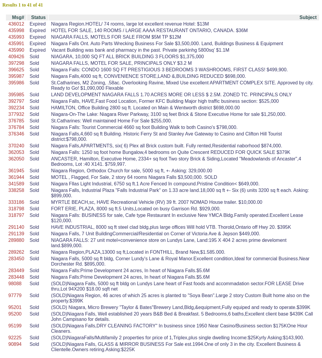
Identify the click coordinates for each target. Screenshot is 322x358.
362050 (16, 158)
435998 (16, 30)
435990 (16, 50)
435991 (16, 43)
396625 (16, 69)
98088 (15, 283)
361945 (16, 170)
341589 (16, 183)
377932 (16, 114)
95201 (15, 307)
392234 (16, 107)
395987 (16, 76)
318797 (16, 215)
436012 (16, 23)
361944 (16, 177)
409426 (16, 56)
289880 (16, 240)
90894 (15, 344)
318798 (16, 208)
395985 (16, 94)
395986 (16, 82)
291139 (16, 233)
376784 (16, 127)
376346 (16, 133)
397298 (16, 63)
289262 (16, 252)
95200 (15, 313)
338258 (16, 190)
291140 (16, 227)
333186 (16, 202)
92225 (15, 337)
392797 (16, 101)
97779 (15, 295)
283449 (16, 270)
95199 (15, 325)
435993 (16, 37)
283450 (16, 258)
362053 (16, 152)
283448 (16, 277)
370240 (16, 145)
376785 (16, 120)
